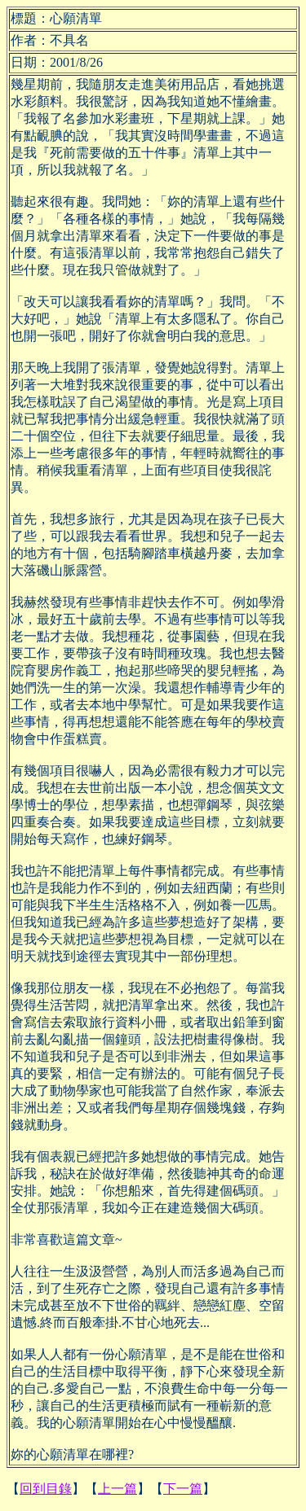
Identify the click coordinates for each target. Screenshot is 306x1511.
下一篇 (182, 1489)
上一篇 (117, 1489)
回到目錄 (46, 1489)
